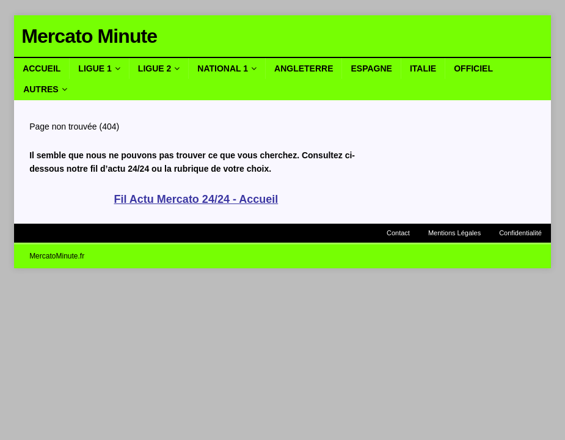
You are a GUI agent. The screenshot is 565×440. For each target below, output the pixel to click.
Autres (41, 89)
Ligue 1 (94, 68)
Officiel (473, 68)
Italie (423, 68)
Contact (398, 233)
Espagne (371, 68)
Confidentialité (520, 233)
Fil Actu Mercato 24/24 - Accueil (196, 199)
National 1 (222, 68)
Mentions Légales (454, 233)
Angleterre (303, 68)
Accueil (41, 68)
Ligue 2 (154, 68)
